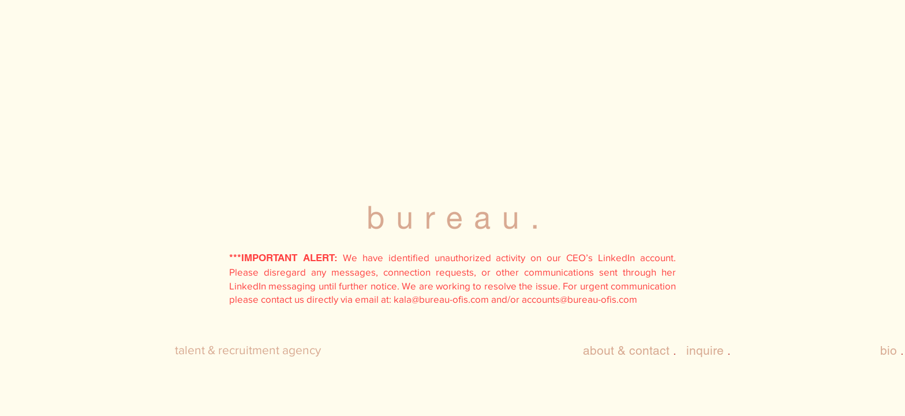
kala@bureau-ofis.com (441, 299)
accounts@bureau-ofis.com (579, 299)
